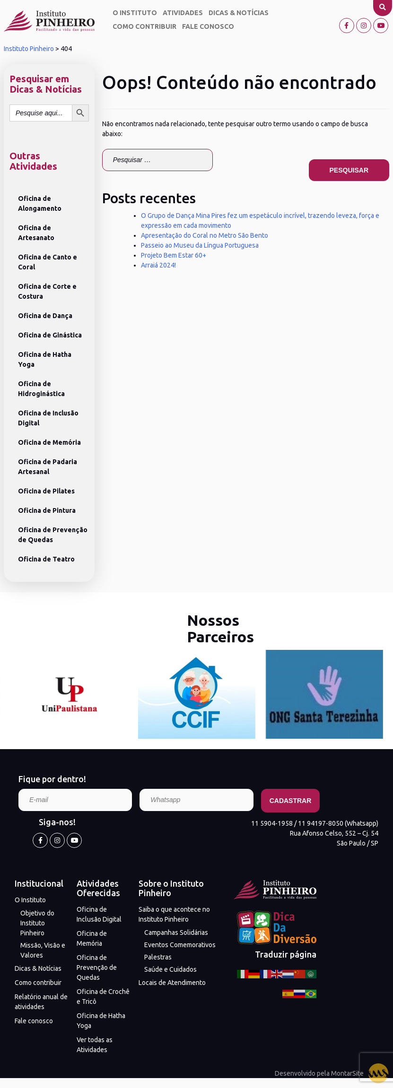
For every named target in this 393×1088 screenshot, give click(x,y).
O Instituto (135, 13)
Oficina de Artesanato (36, 233)
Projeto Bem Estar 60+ (173, 255)
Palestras (158, 957)
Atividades (183, 13)
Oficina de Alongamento (39, 203)
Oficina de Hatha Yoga (44, 359)
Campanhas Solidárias (176, 932)
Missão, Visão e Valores (42, 950)
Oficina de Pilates (46, 491)
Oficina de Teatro (46, 559)
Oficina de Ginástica (50, 335)
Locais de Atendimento (172, 982)
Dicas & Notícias (239, 13)
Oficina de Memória (49, 442)
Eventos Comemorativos (180, 945)
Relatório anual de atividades (41, 1001)
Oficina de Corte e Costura (47, 291)
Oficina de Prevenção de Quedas (52, 535)
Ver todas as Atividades (95, 1044)
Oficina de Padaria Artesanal (47, 466)
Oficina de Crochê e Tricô (103, 996)
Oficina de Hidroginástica (41, 388)
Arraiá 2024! (158, 265)
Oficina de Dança (45, 315)
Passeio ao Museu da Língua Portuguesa (200, 245)
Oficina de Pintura (47, 510)
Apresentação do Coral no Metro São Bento (204, 235)
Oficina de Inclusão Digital (48, 418)
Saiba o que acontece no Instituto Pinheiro (174, 914)
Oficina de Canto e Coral (47, 262)
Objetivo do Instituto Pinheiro (37, 923)
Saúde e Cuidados (170, 969)
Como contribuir (144, 26)
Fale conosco (208, 26)
